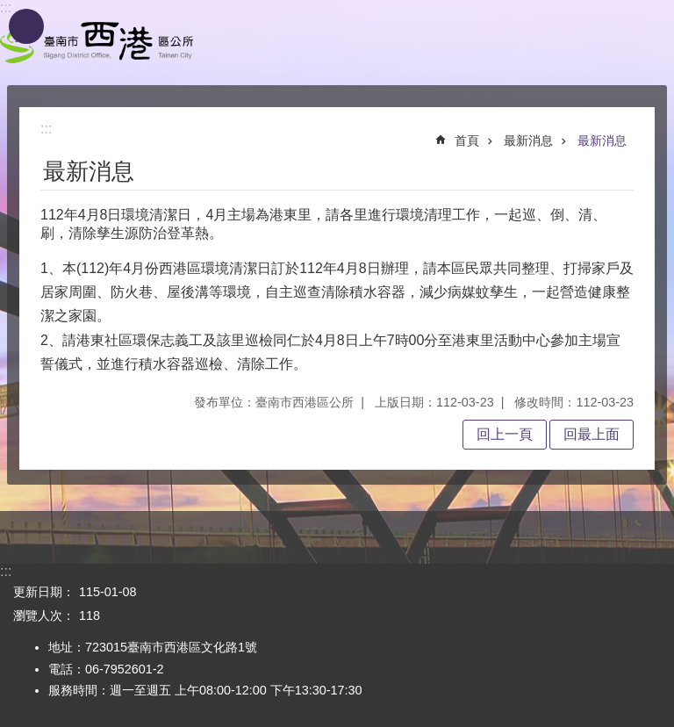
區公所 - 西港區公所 (96, 42)
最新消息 (528, 140)
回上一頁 (505, 434)
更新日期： (44, 592)
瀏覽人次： (44, 615)
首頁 (467, 140)
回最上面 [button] (591, 434)
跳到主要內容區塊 (9, 9)
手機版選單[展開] (26, 26)
